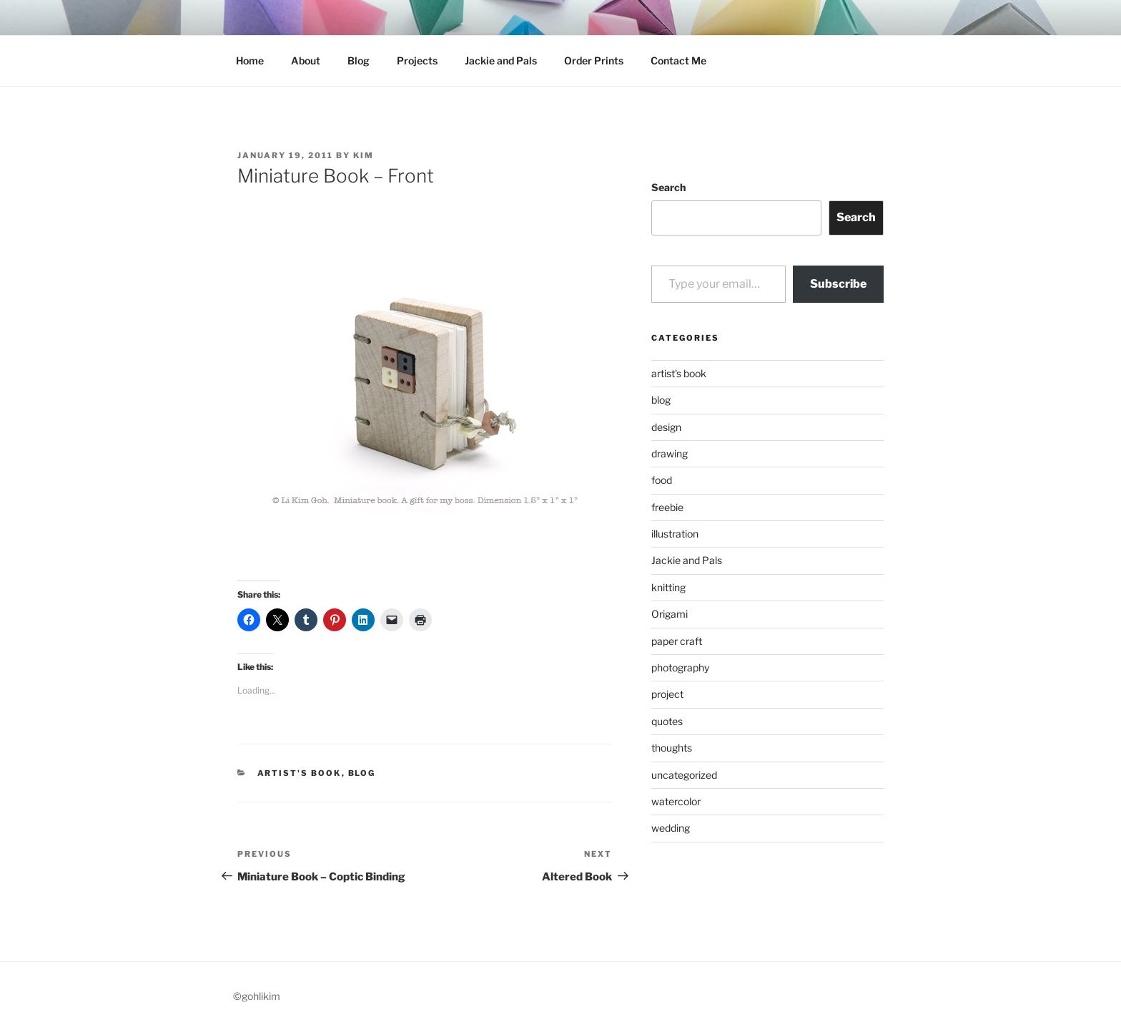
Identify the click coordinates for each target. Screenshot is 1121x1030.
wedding (670, 828)
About (305, 60)
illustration (674, 534)
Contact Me (678, 60)
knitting (668, 587)
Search (668, 187)
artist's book (299, 773)
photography (680, 667)
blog (362, 773)
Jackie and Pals (501, 60)
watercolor (676, 801)
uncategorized (684, 775)
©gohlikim (256, 996)
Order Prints (593, 60)
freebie (667, 507)
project (667, 694)
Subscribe (838, 284)
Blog (358, 60)
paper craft (676, 641)
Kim (363, 155)
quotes (667, 721)
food (661, 480)
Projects (417, 60)
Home (250, 60)
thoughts (671, 748)
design (666, 427)
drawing (669, 453)
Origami (669, 614)
